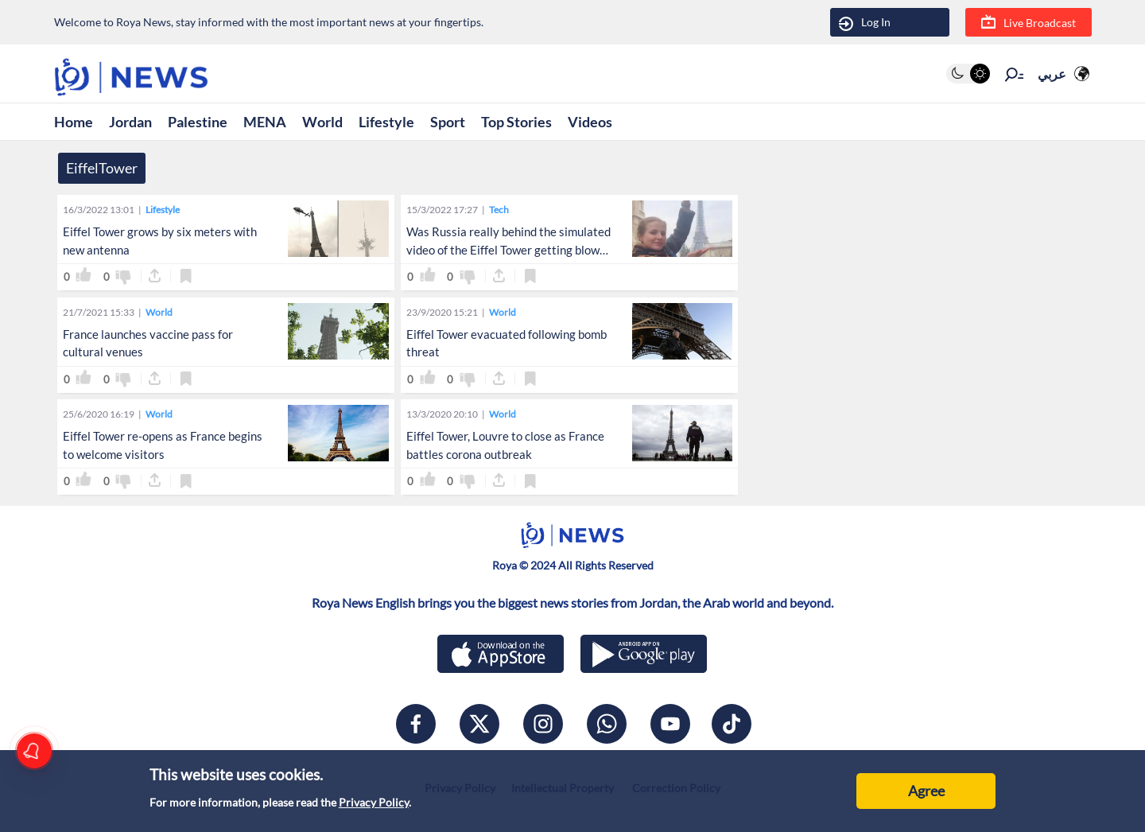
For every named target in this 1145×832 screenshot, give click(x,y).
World (322, 121)
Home (73, 121)
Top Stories (516, 121)
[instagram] (543, 724)
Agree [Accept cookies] (926, 790)
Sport (447, 121)
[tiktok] (731, 724)
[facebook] (416, 724)
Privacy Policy (374, 802)
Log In (865, 22)
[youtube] (670, 724)
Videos (590, 121)
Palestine (197, 121)
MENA (264, 121)
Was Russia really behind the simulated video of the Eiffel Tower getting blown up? (508, 249)
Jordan (130, 121)
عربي (1052, 73)
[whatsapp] (607, 724)
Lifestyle (386, 121)
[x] (479, 724)
